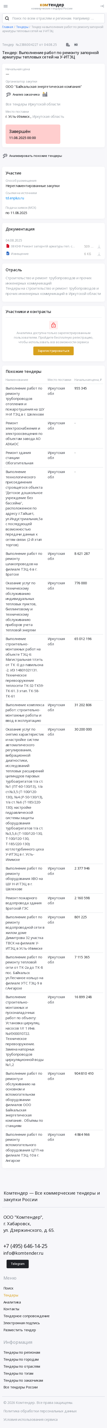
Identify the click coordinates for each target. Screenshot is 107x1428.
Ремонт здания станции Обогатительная (19, 458)
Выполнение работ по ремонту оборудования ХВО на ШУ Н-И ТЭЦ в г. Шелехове (24, 879)
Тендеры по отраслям (21, 1367)
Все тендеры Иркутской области (33, 105)
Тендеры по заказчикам (23, 1381)
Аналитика (12, 1302)
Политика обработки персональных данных (40, 1411)
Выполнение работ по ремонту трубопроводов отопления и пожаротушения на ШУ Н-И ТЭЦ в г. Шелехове (25, 402)
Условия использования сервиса (30, 1420)
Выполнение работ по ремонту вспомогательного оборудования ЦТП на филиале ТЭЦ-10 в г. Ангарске (25, 1148)
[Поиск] (7, 19)
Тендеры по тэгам (18, 1374)
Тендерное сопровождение (26, 1316)
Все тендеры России (20, 1388)
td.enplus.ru (15, 198)
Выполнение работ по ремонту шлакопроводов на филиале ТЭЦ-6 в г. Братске (24, 564)
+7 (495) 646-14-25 (25, 1246)
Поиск (8, 1288)
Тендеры (10, 1295)
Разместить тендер (19, 1330)
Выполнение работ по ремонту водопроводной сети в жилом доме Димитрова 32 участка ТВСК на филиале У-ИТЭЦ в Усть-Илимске (25, 933)
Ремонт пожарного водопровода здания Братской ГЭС (24, 903)
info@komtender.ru (23, 1253)
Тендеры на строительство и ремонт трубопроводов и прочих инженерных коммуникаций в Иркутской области (53, 292)
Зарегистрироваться (53, 351)
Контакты (11, 1309)
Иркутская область (48, 117)
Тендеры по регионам (21, 1353)
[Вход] (102, 6)
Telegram (18, 1264)
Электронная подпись (21, 1323)
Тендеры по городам (21, 1360)
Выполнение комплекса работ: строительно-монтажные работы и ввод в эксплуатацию (25, 713)
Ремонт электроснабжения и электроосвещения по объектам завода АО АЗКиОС (24, 434)
